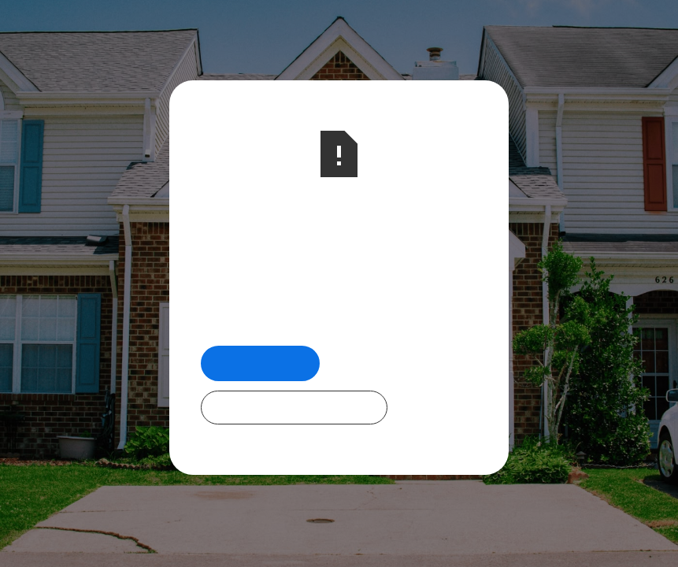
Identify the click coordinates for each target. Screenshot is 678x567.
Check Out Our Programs (294, 407)
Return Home (260, 363)
